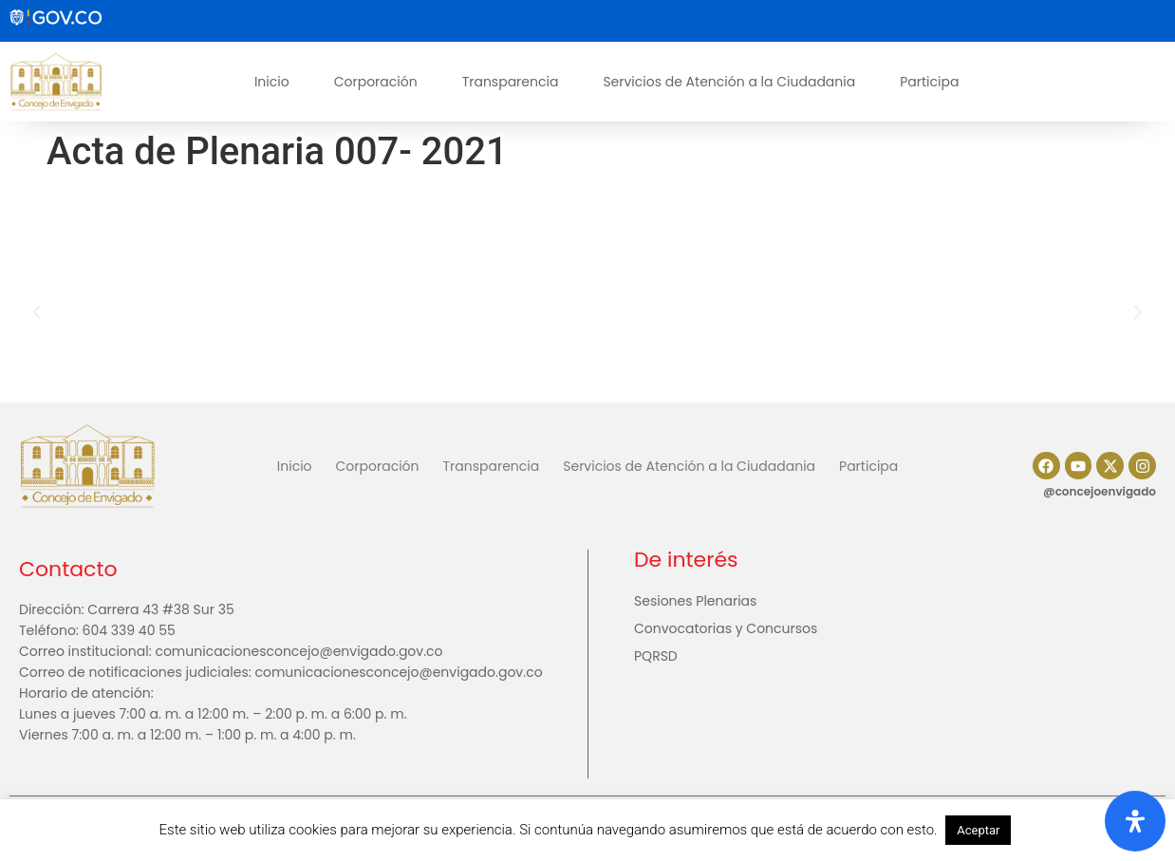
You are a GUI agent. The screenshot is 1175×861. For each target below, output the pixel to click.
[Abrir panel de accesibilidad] (1135, 821)
